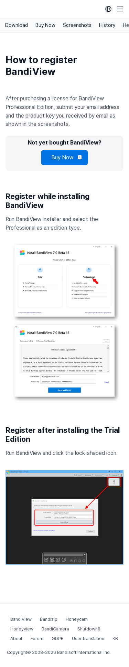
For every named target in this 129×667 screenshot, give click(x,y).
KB (115, 638)
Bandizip (48, 619)
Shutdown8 (88, 628)
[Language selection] (108, 8)
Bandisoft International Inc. (83, 652)
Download (16, 25)
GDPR (58, 638)
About (16, 638)
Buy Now (45, 25)
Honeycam (77, 619)
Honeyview (21, 628)
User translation (88, 638)
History (107, 25)
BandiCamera (55, 628)
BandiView (21, 619)
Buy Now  (64, 157)
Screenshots (77, 25)
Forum (37, 638)
